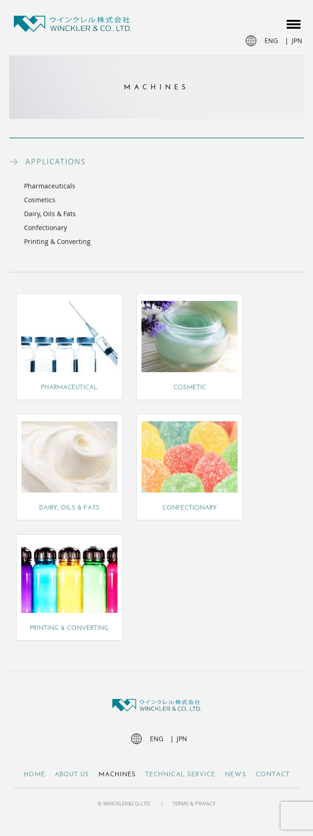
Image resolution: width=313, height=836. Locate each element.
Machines (117, 774)
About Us (72, 774)
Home (34, 774)
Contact (273, 774)
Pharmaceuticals (49, 185)
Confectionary (45, 227)
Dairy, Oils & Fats (50, 213)
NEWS (235, 774)
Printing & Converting (57, 241)
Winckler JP (72, 25)
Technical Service (180, 774)
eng (271, 40)
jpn (297, 40)
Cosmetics (39, 199)
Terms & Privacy (193, 803)
